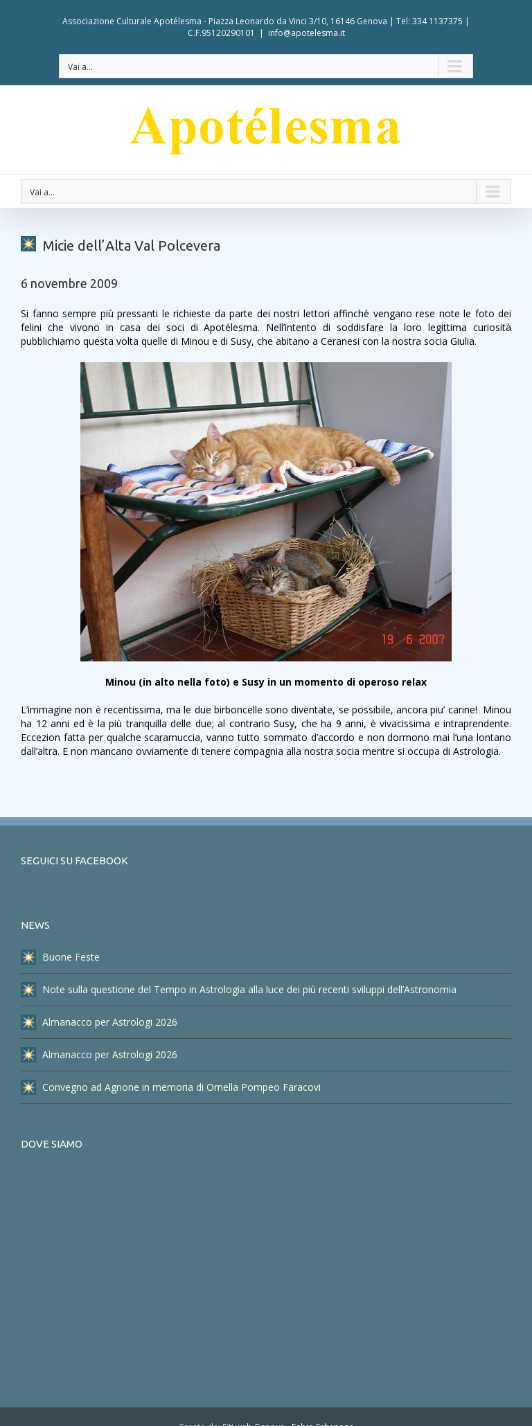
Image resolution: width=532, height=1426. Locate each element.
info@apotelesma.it (306, 33)
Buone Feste (60, 957)
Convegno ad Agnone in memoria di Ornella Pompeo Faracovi (171, 1087)
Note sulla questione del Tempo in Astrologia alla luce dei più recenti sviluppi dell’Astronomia (238, 989)
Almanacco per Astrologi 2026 (99, 1022)
